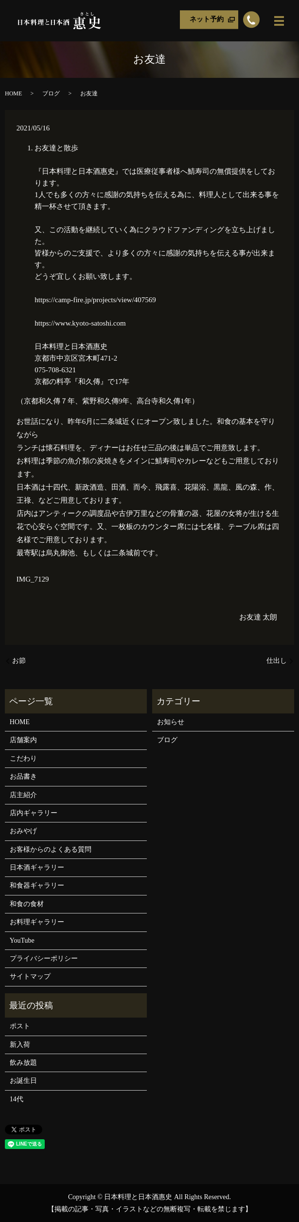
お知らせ (170, 722)
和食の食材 (27, 904)
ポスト (20, 1026)
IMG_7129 (33, 579)
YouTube (22, 940)
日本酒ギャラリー (37, 867)
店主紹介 (23, 795)
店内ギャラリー (33, 813)
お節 (19, 660)
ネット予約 (207, 19)
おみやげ (23, 831)
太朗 (270, 617)
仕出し (276, 660)
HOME (13, 93)
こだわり (23, 758)
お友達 (250, 617)
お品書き (23, 776)
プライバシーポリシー (44, 958)
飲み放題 (23, 1062)
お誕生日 (23, 1080)
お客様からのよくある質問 (50, 849)
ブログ (51, 93)
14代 (16, 1099)
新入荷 (20, 1044)
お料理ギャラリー (37, 922)
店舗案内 (23, 740)
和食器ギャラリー (37, 885)
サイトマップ (30, 976)
